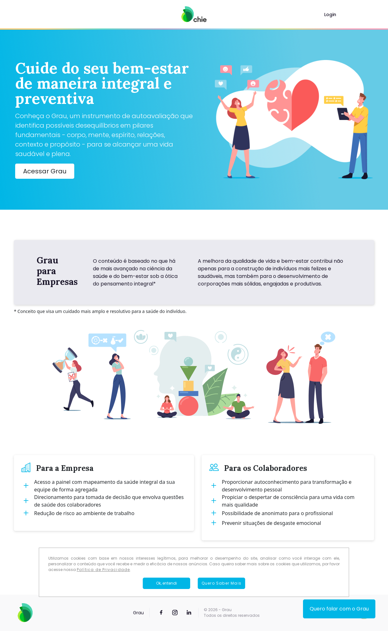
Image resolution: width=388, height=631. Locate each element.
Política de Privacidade (103, 569)
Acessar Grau (44, 171)
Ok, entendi (166, 583)
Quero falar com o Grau (339, 608)
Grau (138, 613)
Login (330, 14)
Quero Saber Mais (221, 583)
